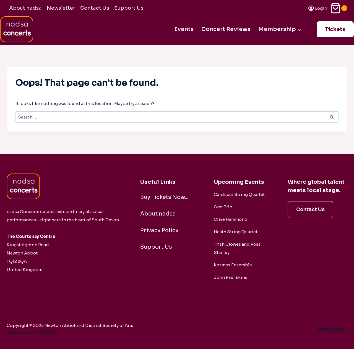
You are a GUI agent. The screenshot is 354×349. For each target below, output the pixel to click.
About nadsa (25, 8)
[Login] (317, 8)
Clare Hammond (231, 219)
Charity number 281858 (31, 332)
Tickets (335, 29)
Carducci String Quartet (239, 194)
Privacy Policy (159, 230)
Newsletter (61, 8)
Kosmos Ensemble (233, 264)
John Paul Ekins (230, 277)
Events (184, 29)
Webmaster (332, 329)
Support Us (129, 8)
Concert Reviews (226, 29)
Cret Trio (223, 206)
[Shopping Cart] (338, 8)
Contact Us (94, 8)
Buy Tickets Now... (164, 197)
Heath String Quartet (235, 231)
